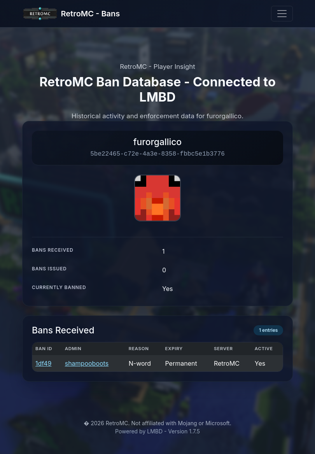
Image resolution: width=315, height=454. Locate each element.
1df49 (43, 363)
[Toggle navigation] (282, 13)
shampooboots (86, 363)
